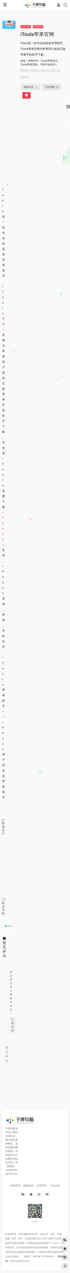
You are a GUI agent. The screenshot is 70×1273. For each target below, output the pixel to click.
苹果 (3, 321)
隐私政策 (28, 1185)
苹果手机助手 (48, 64)
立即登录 (12, 1025)
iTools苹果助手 (49, 60)
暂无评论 (4, 949)
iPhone (3, 526)
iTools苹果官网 (28, 64)
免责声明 (42, 1185)
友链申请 (15, 1185)
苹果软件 (38, 26)
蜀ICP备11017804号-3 (43, 1256)
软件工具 (25, 26)
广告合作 (55, 1185)
